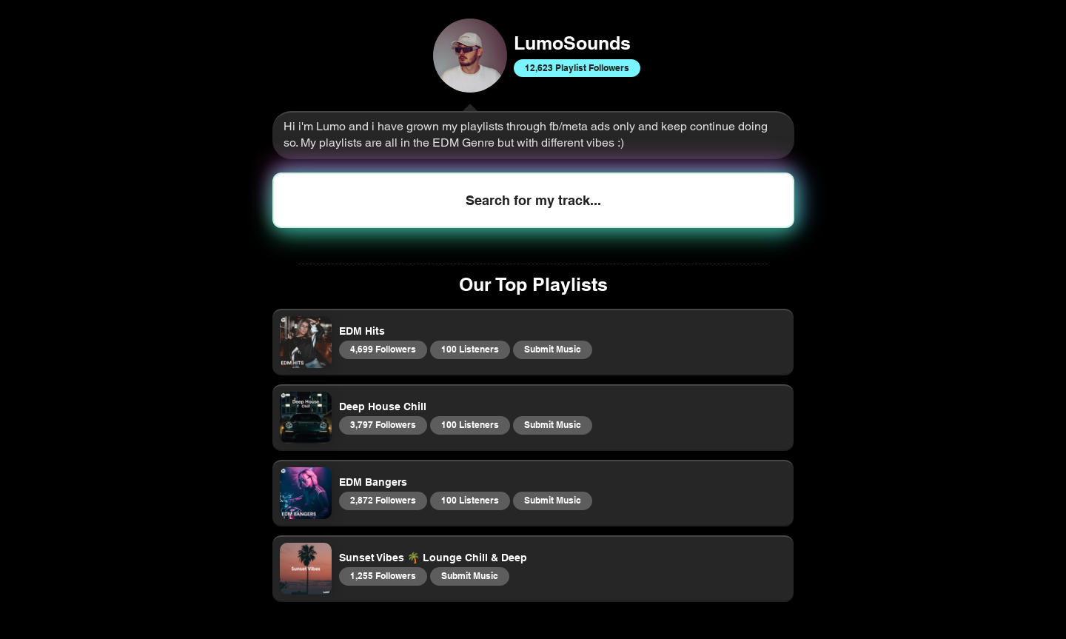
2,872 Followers (382, 500)
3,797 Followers (382, 424)
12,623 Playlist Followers (576, 67)
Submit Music (552, 349)
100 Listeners (469, 349)
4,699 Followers (382, 349)
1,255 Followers (382, 575)
